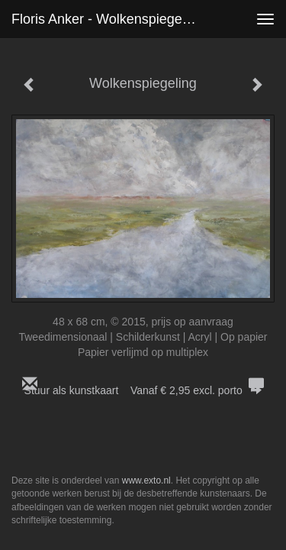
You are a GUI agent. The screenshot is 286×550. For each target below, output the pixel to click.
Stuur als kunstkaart (143, 390)
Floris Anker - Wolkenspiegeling (107, 19)
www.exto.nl (146, 480)
